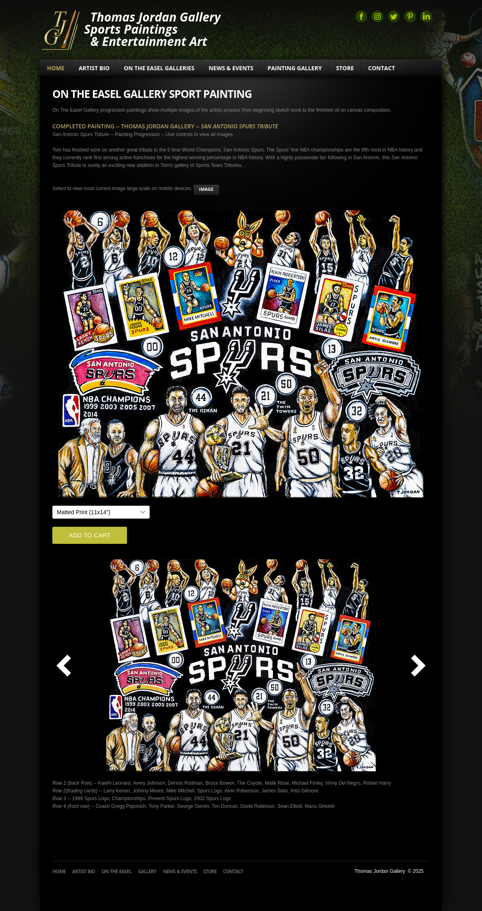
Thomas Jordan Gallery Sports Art (60, 29)
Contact (381, 68)
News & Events (231, 68)
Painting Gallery (294, 68)
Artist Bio (94, 68)
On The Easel (116, 871)
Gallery (147, 871)
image (206, 189)
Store (345, 68)
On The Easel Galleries (159, 68)
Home (56, 68)
